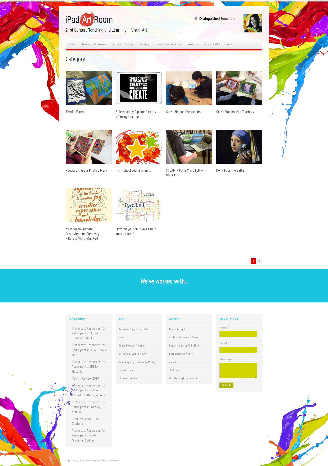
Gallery (144, 44)
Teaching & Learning (95, 44)
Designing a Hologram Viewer (133, 354)
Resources (193, 44)
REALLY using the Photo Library (86, 170)
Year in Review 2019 (85, 378)
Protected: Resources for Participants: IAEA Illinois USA (89, 350)
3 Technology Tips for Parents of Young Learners (136, 114)
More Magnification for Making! (184, 345)
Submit (226, 385)
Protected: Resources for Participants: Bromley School (88, 407)
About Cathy (212, 44)
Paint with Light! (177, 329)
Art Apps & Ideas (124, 44)
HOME (72, 44)
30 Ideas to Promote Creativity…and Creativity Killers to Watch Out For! (82, 233)
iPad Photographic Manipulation (184, 378)
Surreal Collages (126, 370)
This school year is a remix (133, 170)
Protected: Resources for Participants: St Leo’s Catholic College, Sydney (88, 390)
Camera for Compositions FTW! (133, 329)
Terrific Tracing (75, 111)
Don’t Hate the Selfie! (230, 170)
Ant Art (172, 362)
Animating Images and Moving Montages (138, 362)
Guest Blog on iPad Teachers (235, 111)
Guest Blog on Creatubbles (183, 111)
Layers (122, 337)
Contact (230, 44)
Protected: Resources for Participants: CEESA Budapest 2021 (88, 333)
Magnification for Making (181, 354)
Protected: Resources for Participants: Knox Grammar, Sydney (88, 435)
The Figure (174, 370)
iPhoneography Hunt (128, 378)
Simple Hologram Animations (132, 345)
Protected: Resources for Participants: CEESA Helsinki (88, 367)
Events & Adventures (168, 44)
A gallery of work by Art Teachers (184, 337)
